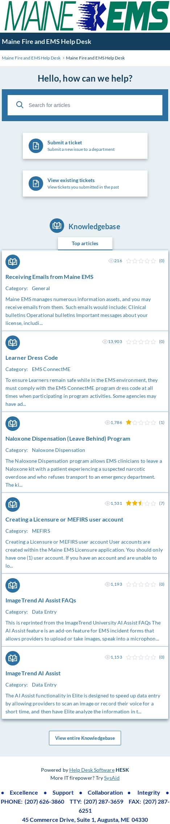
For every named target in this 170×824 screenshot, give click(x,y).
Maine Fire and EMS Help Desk (46, 41)
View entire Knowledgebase (85, 738)
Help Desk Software (92, 770)
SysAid (112, 778)
